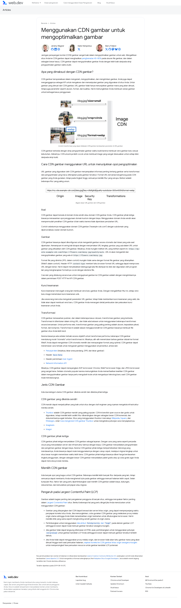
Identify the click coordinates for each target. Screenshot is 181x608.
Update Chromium (117, 584)
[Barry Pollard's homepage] (119, 50)
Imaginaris (50, 425)
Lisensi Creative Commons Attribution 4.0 (101, 556)
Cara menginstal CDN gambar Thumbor (76, 421)
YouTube (148, 584)
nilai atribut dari (94, 523)
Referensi (35, 3)
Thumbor (49, 413)
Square (124, 418)
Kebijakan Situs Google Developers (106, 558)
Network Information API (56, 363)
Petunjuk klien (51, 351)
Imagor (49, 429)
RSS (146, 591)
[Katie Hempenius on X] (79, 50)
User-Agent (67, 359)
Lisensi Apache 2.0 (52, 558)
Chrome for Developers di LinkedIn (158, 588)
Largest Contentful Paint (57, 502)
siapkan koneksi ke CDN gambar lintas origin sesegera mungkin (110, 542)
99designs (50, 421)
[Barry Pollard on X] (106, 50)
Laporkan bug (81, 580)
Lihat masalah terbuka (84, 584)
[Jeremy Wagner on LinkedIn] (55, 50)
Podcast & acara (116, 591)
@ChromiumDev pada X (154, 580)
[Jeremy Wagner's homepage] (58, 50)
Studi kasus (114, 588)
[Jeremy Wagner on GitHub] (52, 50)
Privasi (16, 603)
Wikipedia (116, 418)
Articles (7, 10)
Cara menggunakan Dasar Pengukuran (77, 3)
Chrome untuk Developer (119, 580)
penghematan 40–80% (91, 58)
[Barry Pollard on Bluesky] (116, 50)
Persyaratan (7, 603)
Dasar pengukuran (51, 3)
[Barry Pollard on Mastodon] (113, 50)
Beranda (44, 23)
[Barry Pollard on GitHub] (110, 50)
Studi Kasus (110, 3)
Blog (99, 3)
